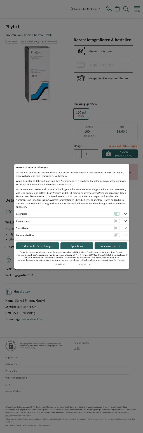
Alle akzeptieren (111, 246)
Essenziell (21, 213)
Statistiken (22, 228)
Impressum (85, 264)
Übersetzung (23, 221)
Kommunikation (25, 235)
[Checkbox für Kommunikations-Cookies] (117, 235)
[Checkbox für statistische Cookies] (117, 228)
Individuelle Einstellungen (37, 246)
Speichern (77, 246)
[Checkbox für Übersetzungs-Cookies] (117, 221)
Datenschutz (58, 264)
